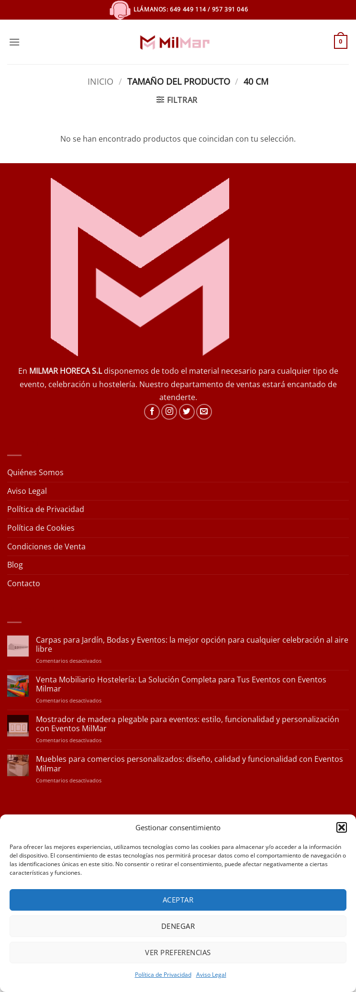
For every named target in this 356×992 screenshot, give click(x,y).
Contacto (23, 583)
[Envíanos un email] (204, 412)
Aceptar (178, 899)
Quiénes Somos (35, 472)
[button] (341, 827)
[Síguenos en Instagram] (169, 412)
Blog (15, 564)
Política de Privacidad (163, 974)
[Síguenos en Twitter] (187, 412)
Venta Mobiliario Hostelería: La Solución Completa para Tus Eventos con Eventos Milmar (181, 684)
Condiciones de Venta (46, 546)
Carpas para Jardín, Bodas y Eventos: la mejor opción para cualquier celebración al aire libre (192, 644)
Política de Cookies (41, 528)
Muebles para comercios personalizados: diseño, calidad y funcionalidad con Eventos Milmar (189, 764)
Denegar (178, 926)
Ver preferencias (178, 952)
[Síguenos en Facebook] (152, 412)
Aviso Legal (211, 974)
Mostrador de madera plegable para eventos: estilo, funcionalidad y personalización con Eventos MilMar (187, 724)
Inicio (100, 81)
